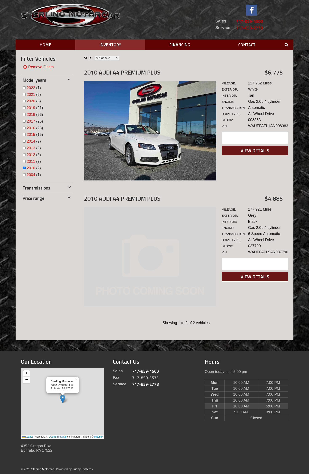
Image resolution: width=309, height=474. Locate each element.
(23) (35, 128)
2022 (31, 88)
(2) (34, 168)
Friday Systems (82, 469)
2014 (31, 141)
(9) (34, 141)
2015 (31, 134)
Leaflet (27, 436)
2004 (31, 175)
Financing (179, 44)
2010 (31, 168)
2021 (31, 94)
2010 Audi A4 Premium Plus (122, 72)
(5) (34, 94)
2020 (31, 101)
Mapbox (98, 436)
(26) (35, 114)
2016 (31, 128)
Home (45, 44)
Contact (247, 44)
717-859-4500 (249, 21)
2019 (31, 108)
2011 (31, 161)
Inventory (110, 44)
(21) (35, 108)
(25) (35, 121)
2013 (31, 148)
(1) (34, 88)
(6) (34, 101)
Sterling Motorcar (42, 469)
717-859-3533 (145, 377)
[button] (62, 399)
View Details (255, 150)
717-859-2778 (249, 27)
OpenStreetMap (58, 436)
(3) (34, 155)
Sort (88, 58)
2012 (31, 155)
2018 (31, 114)
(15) (35, 134)
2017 (31, 121)
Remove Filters (38, 67)
